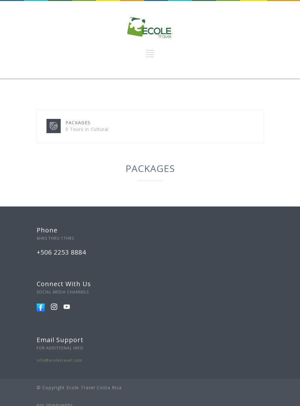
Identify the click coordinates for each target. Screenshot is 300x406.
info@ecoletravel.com (59, 360)
